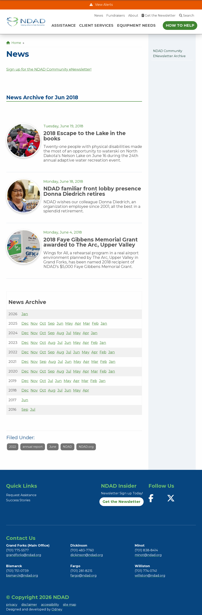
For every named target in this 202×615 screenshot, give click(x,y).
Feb (95, 323)
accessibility (50, 604)
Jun (60, 323)
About (133, 15)
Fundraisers (115, 15)
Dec (25, 323)
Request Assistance (21, 495)
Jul (68, 333)
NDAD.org (86, 446)
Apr (78, 323)
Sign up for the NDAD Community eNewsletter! (49, 69)
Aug (60, 333)
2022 (12, 446)
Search (186, 15)
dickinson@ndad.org (86, 555)
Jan (25, 314)
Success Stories (18, 500)
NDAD (67, 446)
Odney (56, 609)
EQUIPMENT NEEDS (136, 25)
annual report (33, 446)
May (69, 323)
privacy (11, 604)
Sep (51, 323)
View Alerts (103, 5)
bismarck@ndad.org (22, 575)
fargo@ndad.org (83, 575)
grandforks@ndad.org (23, 555)
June (52, 446)
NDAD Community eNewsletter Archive (169, 53)
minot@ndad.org (148, 555)
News (98, 15)
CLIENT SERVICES (96, 25)
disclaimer (29, 604)
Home (13, 43)
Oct (43, 323)
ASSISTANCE (63, 25)
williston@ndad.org (150, 575)
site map (69, 604)
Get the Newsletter (159, 15)
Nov (34, 323)
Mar (86, 323)
